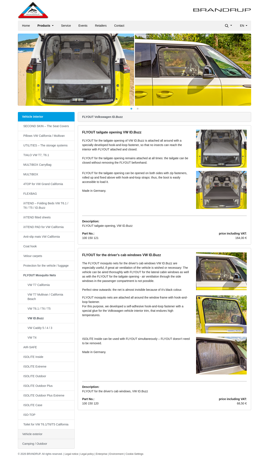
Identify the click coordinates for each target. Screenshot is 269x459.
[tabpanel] (134, 70)
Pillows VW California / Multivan (44, 135)
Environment (116, 453)
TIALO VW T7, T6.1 (36, 155)
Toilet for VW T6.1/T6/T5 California (45, 424)
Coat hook (30, 246)
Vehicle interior (32, 116)
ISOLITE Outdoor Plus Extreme (43, 395)
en (242, 25)
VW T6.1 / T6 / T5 (39, 308)
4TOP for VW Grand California (43, 184)
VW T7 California (39, 285)
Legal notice (71, 453)
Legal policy (87, 453)
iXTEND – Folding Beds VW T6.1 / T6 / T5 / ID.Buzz (45, 205)
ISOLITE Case (32, 405)
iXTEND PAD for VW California (43, 227)
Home (26, 25)
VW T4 (32, 337)
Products (44, 25)
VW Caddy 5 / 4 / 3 (40, 328)
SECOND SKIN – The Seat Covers (46, 126)
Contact (119, 25)
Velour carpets (32, 256)
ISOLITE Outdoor (34, 376)
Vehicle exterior (32, 434)
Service (66, 25)
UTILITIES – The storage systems (45, 145)
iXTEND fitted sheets (37, 217)
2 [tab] (138, 109)
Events (82, 25)
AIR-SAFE (30, 347)
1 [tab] (131, 109)
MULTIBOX (30, 174)
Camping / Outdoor (34, 443)
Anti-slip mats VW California (41, 236)
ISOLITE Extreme (34, 366)
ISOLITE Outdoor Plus (38, 385)
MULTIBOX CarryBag (37, 164)
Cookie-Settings (135, 453)
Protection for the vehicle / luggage (46, 265)
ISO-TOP (29, 414)
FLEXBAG (30, 193)
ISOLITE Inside (33, 357)
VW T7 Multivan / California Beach (45, 297)
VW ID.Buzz (36, 318)
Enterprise (101, 453)
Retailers (101, 25)
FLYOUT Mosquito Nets (39, 275)
